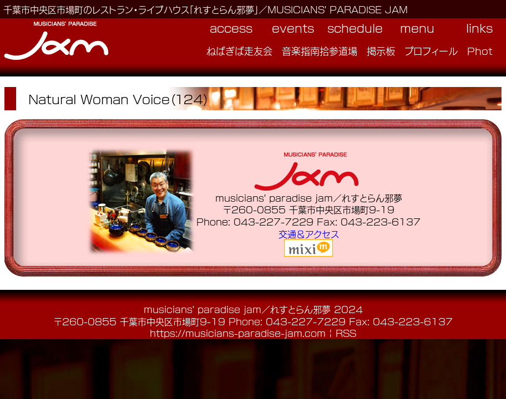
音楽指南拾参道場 (319, 50)
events (293, 27)
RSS (346, 333)
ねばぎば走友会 (239, 50)
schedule (355, 27)
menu (417, 27)
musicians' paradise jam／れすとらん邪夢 (237, 309)
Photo (483, 50)
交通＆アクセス (309, 234)
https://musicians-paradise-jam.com (238, 333)
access (231, 27)
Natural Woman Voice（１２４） (118, 99)
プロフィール (431, 50)
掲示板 (381, 50)
